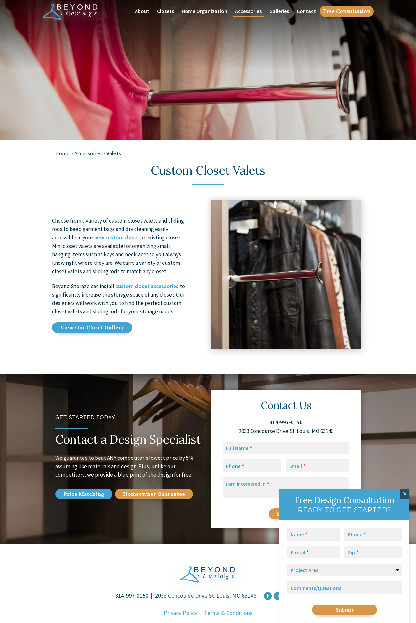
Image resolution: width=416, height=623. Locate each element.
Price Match (83, 494)
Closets (165, 11)
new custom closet (116, 237)
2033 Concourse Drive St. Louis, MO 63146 (205, 595)
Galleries (279, 11)
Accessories (248, 11)
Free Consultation (346, 11)
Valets (113, 153)
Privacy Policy (180, 613)
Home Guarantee (154, 494)
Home (62, 153)
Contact (306, 11)
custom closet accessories (147, 286)
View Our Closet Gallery (92, 327)
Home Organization (204, 11)
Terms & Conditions (228, 613)
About (142, 11)
